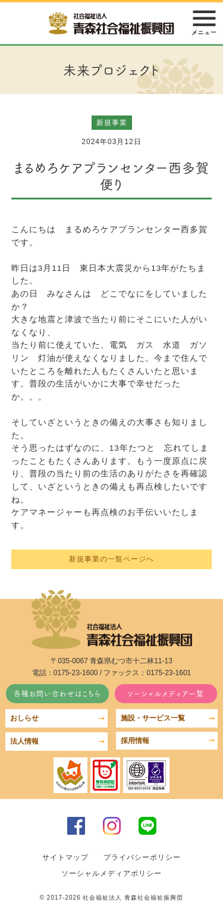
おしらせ (24, 718)
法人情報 (24, 741)
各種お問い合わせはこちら (57, 693)
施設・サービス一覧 (153, 718)
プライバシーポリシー (142, 857)
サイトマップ (65, 857)
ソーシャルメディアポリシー (111, 873)
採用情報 (135, 741)
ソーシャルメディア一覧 (165, 693)
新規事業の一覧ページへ (111, 559)
